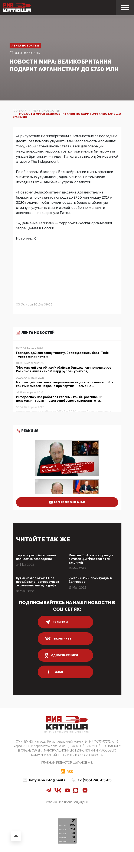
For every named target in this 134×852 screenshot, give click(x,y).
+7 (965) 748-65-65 (94, 780)
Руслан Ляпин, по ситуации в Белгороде (90, 579)
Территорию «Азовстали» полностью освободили (36, 557)
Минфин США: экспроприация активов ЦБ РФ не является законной (91, 559)
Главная (19, 110)
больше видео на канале (67, 502)
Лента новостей (25, 45)
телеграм (56, 622)
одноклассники (61, 655)
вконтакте (58, 638)
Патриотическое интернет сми (67, 732)
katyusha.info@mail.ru (48, 780)
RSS (69, 771)
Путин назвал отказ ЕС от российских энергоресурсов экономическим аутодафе (37, 581)
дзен (54, 672)
